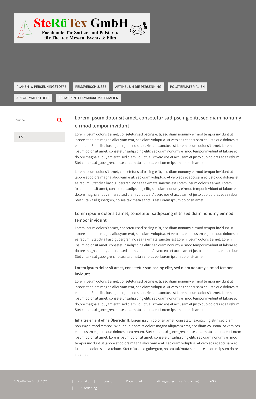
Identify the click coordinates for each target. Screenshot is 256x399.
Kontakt (83, 381)
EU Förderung (87, 388)
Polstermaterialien (187, 86)
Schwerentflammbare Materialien (88, 97)
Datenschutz (135, 381)
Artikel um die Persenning (138, 86)
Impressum (107, 381)
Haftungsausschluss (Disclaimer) (176, 381)
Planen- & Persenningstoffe (41, 86)
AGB (213, 381)
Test (21, 136)
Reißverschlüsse (90, 86)
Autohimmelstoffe (33, 97)
